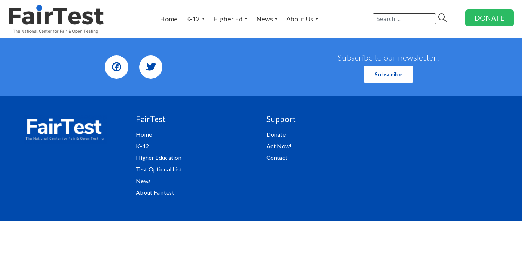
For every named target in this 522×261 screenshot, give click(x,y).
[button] (388, 74)
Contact (276, 157)
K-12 (142, 145)
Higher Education (158, 157)
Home (144, 134)
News (143, 180)
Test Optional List (159, 169)
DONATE (490, 18)
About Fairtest (155, 192)
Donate (276, 134)
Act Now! (279, 145)
